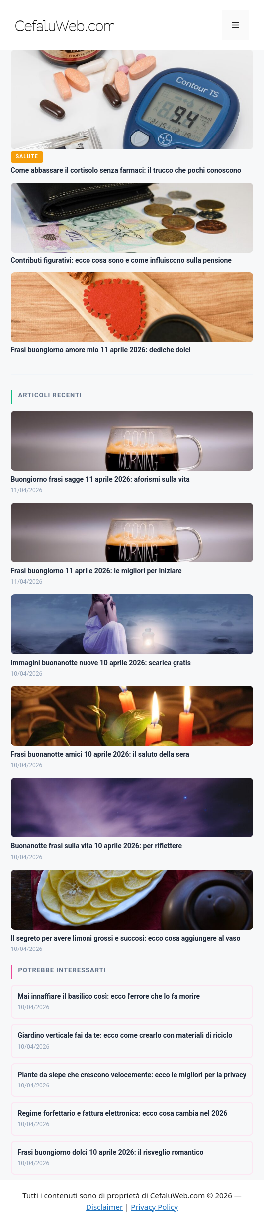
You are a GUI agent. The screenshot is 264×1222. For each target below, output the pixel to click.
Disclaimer (104, 1207)
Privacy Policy (154, 1207)
